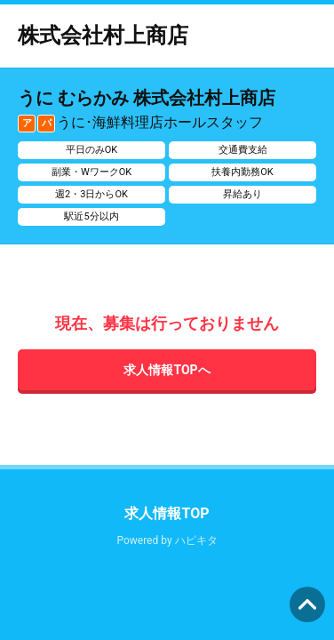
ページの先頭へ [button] (307, 604)
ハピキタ (196, 540)
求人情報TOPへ (166, 370)
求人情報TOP (166, 513)
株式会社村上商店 (103, 35)
